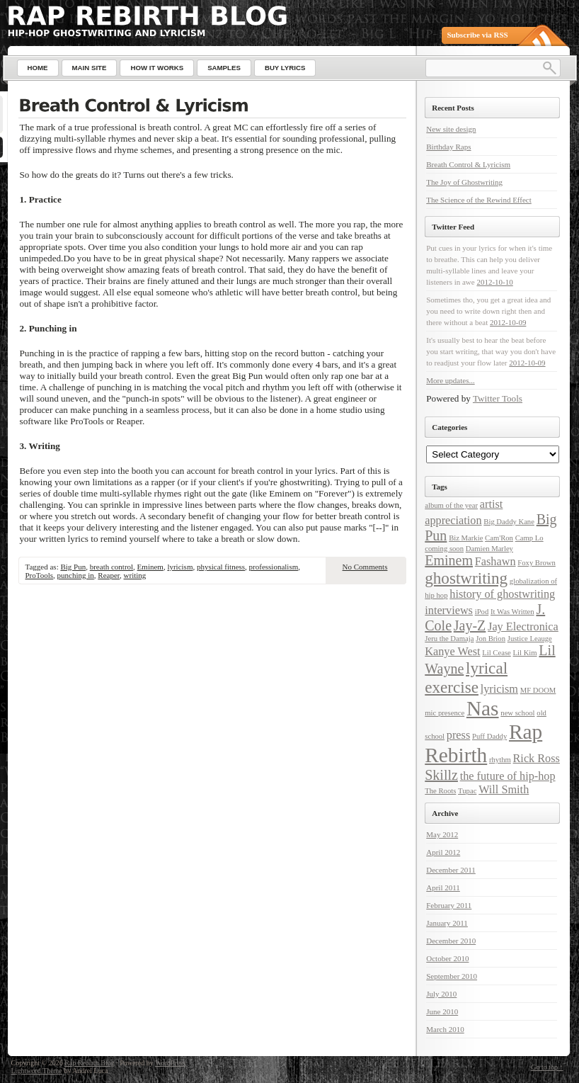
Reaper (109, 575)
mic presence (444, 713)
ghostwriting (466, 578)
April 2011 (443, 887)
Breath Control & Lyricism (468, 164)
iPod (482, 612)
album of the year (451, 505)
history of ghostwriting (502, 594)
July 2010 (441, 994)
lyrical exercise (466, 677)
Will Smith (503, 789)
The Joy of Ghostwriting (464, 182)
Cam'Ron (499, 538)
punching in (75, 575)
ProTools (39, 575)
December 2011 (451, 870)
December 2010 (451, 940)
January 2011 (447, 923)
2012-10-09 (508, 322)
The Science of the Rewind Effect (479, 199)
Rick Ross (536, 758)
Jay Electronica (523, 626)
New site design (451, 129)
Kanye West (452, 651)
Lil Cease (496, 653)
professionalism (274, 566)
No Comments (365, 566)
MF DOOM (538, 690)
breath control (111, 566)
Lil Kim (525, 653)
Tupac (467, 791)
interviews (449, 610)
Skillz (441, 775)
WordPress (170, 1063)
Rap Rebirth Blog (89, 1063)
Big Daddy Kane (508, 522)
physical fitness (221, 566)
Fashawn (495, 561)
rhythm (500, 760)
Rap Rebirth (483, 743)
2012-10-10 (494, 282)
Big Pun (73, 566)
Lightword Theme (36, 1071)
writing (135, 575)
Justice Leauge (530, 638)
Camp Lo (529, 538)
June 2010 (442, 1011)
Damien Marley (489, 548)
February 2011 (448, 905)
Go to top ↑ (547, 1067)
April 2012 (443, 852)
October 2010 (447, 958)
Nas (482, 708)
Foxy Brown (536, 563)
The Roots (440, 791)
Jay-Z (470, 625)
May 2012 (442, 834)
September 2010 (451, 976)
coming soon (444, 548)
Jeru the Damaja (449, 638)
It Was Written (512, 612)
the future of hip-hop (508, 776)
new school (517, 713)
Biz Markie (466, 538)
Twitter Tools (497, 398)
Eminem (150, 566)
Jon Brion (490, 638)
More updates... (450, 380)
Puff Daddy (489, 736)
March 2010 (445, 1029)
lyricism (180, 566)
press (458, 735)
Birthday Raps (448, 146)
